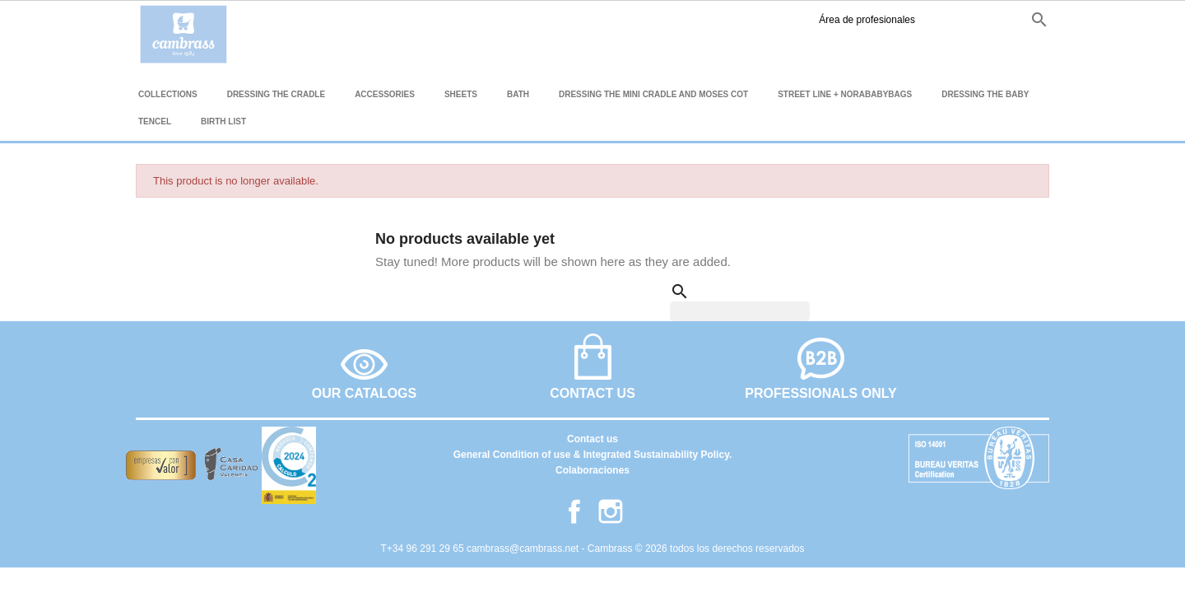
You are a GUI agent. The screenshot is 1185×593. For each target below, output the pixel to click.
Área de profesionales (769, 20)
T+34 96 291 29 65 (424, 548)
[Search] (740, 311)
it (1006, 19)
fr (982, 19)
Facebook (873, 20)
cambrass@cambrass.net (524, 548)
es (925, 19)
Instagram (899, 20)
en (953, 19)
